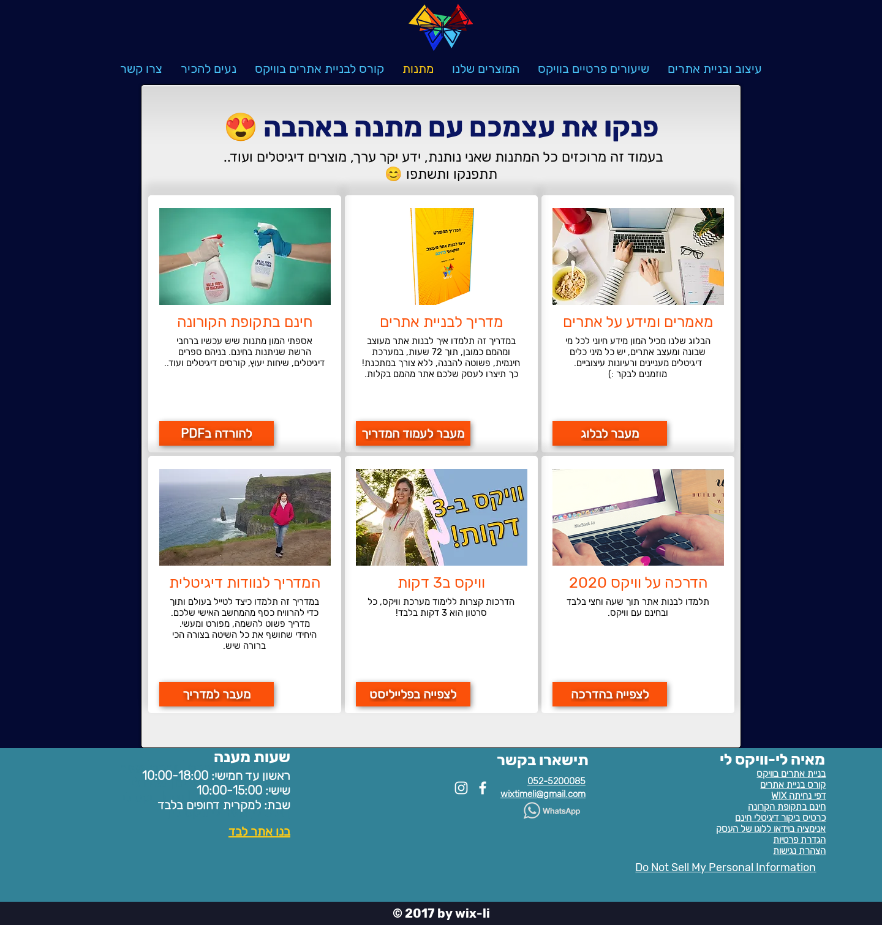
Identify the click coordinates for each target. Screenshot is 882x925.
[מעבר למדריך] (216, 694)
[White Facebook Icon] (482, 787)
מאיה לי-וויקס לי (772, 759)
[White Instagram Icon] (461, 787)
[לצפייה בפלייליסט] (413, 694)
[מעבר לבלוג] (609, 433)
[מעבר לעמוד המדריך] (413, 433)
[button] (486, 68)
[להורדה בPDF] (216, 433)
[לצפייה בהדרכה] (609, 694)
